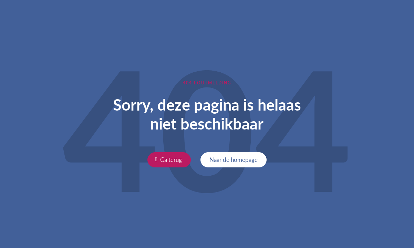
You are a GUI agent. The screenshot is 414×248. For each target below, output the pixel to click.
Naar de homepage (233, 159)
